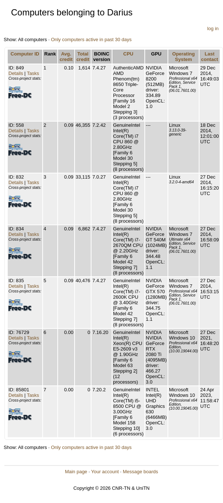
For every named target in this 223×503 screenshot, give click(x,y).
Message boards (140, 471)
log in (213, 28)
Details (15, 73)
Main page (76, 471)
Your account (105, 471)
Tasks (33, 73)
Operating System (183, 56)
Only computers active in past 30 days (91, 39)
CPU (128, 54)
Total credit (82, 56)
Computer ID (25, 54)
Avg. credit (66, 56)
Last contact (209, 56)
